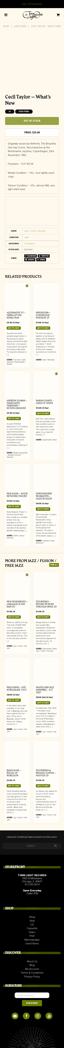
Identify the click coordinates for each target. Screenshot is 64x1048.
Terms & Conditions (32, 972)
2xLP (43, 697)
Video (32, 932)
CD (14, 612)
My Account (32, 969)
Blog (32, 965)
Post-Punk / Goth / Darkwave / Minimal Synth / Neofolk (16, 362)
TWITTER (44, 256)
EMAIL (41, 260)
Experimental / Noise (49, 440)
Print (32, 935)
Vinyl (17, 323)
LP (10, 111)
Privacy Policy (32, 976)
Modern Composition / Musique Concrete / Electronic (17, 455)
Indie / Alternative (48, 360)
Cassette (32, 928)
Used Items (20, 26)
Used (26, 237)
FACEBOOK (30, 256)
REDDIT (29, 260)
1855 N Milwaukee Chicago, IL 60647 (32, 880)
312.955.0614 (32, 884)
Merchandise (32, 939)
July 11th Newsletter (32, 4)
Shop (6, 26)
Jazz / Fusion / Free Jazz (35, 231)
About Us (32, 961)
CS (14, 780)
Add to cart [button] (14, 328)
